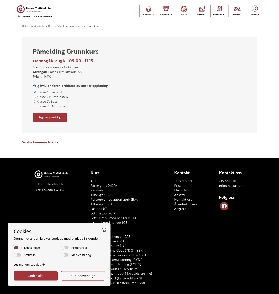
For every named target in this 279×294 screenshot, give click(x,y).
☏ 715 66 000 (24, 16)
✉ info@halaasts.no (43, 16)
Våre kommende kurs (70, 26)
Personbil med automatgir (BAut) (115, 199)
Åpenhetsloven (185, 204)
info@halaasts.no (231, 185)
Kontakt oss (183, 199)
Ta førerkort (183, 181)
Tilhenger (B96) (102, 194)
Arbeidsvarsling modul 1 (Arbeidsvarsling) (121, 273)
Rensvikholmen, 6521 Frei (49, 190)
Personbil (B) (100, 190)
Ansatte (180, 194)
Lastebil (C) (99, 208)
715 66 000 (227, 181)
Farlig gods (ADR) (104, 185)
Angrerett (181, 208)
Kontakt (182, 173)
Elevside (180, 190)
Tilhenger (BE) (101, 204)
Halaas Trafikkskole (33, 26)
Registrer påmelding (49, 117)
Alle (93, 181)
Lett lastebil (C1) (103, 213)
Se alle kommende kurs (40, 142)
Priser (178, 185)
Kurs (50, 26)
